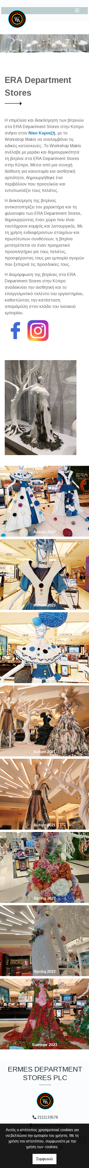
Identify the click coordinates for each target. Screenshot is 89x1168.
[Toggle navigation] (77, 10)
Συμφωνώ (44, 1159)
